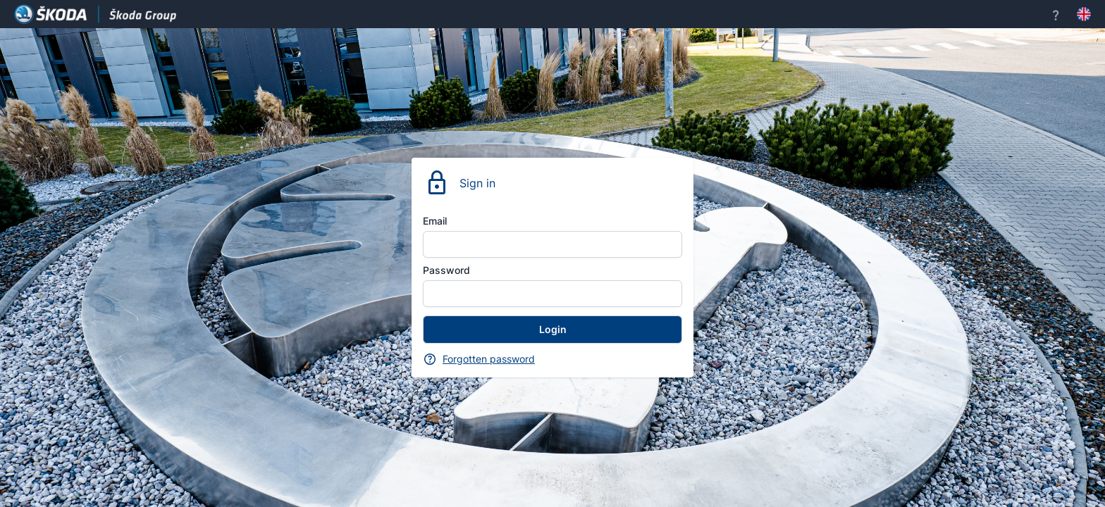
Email (435, 221)
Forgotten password (489, 359)
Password (446, 270)
